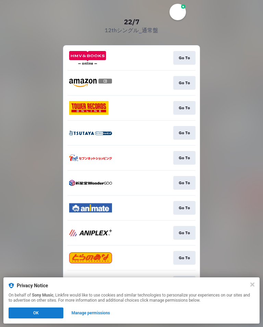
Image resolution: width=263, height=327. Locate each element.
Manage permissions (91, 313)
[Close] (252, 284)
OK (36, 313)
